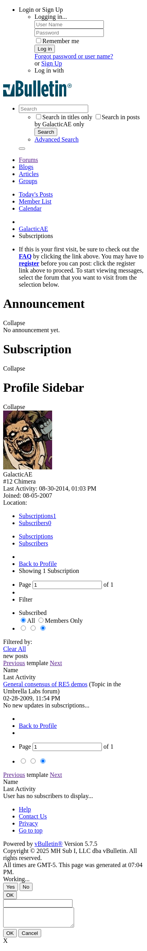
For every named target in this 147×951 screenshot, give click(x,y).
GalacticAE (33, 228)
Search (46, 132)
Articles (29, 174)
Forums (28, 159)
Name (10, 670)
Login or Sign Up (41, 9)
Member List (35, 201)
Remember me (57, 41)
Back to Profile (38, 563)
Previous (14, 663)
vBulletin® (48, 843)
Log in (45, 49)
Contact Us (33, 816)
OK (10, 895)
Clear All (14, 649)
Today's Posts (36, 194)
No (26, 887)
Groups (28, 181)
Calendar (30, 208)
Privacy (28, 823)
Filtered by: (17, 641)
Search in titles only (64, 117)
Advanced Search (56, 139)
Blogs (26, 167)
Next (56, 663)
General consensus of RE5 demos (45, 684)
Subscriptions (36, 516)
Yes (10, 887)
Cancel (30, 937)
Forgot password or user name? (73, 56)
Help (25, 809)
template (37, 663)
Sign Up (51, 63)
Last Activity (19, 677)
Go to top (30, 830)
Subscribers (33, 523)
